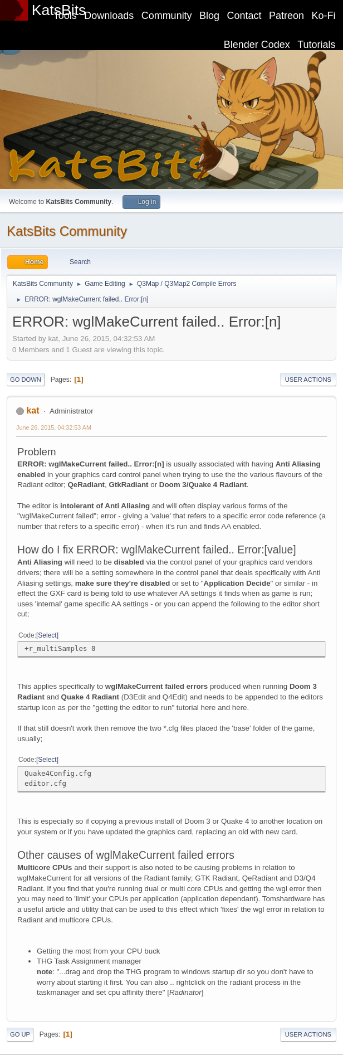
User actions (308, 379)
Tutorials (316, 44)
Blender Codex (257, 44)
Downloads (109, 15)
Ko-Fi (324, 15)
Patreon (286, 15)
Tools (65, 15)
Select (47, 635)
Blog (209, 15)
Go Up (20, 1034)
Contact (244, 15)
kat (32, 410)
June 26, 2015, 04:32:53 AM (53, 427)
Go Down (25, 379)
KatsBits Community (67, 231)
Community (166, 15)
